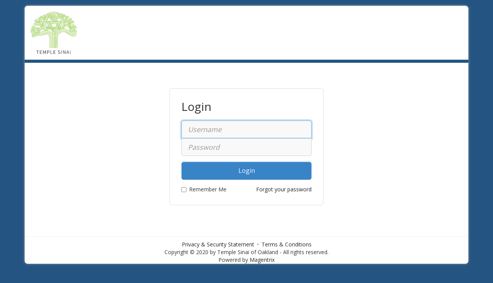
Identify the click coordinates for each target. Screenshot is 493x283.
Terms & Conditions (287, 244)
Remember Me (203, 189)
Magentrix (262, 259)
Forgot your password (284, 189)
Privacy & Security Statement (218, 244)
